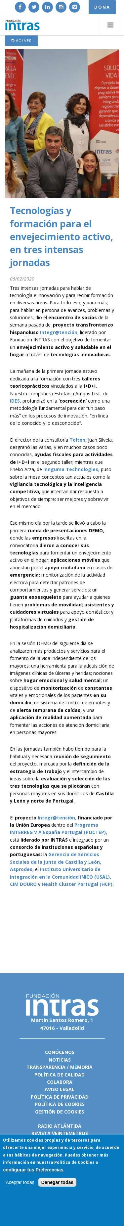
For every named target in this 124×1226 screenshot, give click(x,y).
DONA (102, 7)
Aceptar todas (20, 1182)
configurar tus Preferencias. (33, 1170)
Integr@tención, (59, 332)
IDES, (15, 401)
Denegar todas (57, 1182)
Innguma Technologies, (71, 469)
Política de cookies (60, 1104)
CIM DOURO (23, 884)
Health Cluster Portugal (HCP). (78, 884)
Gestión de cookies (59, 1112)
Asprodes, (22, 869)
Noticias (60, 1060)
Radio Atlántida (59, 1126)
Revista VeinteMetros (59, 1133)
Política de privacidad (60, 1097)
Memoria (81, 1067)
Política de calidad (59, 1075)
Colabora (59, 1082)
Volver (21, 40)
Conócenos (59, 1052)
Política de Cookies (74, 1162)
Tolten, (78, 440)
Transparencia (45, 1067)
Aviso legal (59, 1089)
